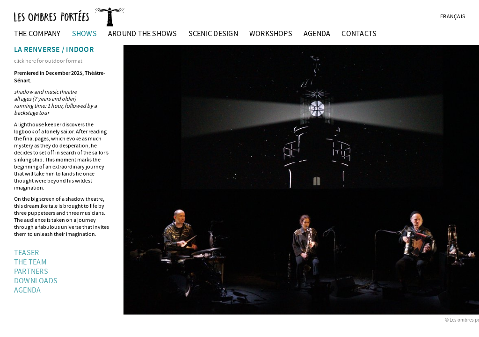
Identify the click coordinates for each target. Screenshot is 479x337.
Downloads (36, 281)
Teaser (26, 252)
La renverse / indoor (54, 50)
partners (31, 271)
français (452, 16)
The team (30, 262)
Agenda (27, 290)
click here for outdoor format (48, 61)
